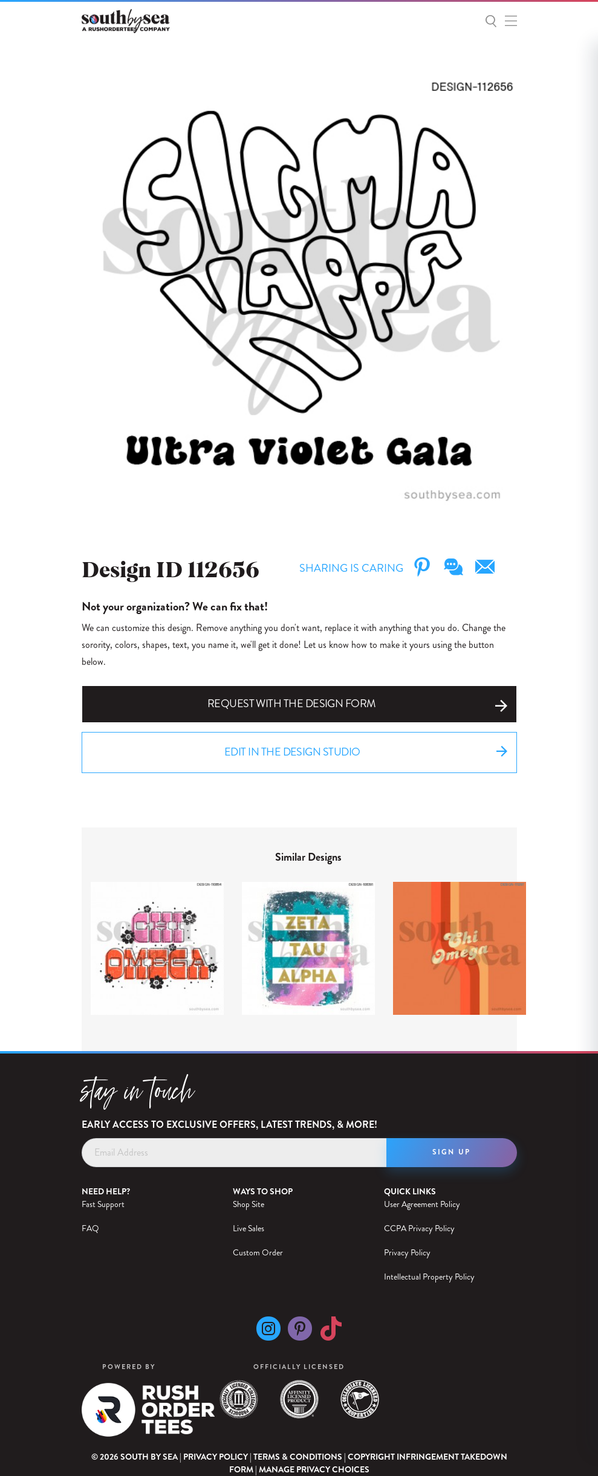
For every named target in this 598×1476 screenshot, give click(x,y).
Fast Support (103, 1204)
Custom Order (258, 1252)
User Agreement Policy (422, 1204)
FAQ (90, 1228)
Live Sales (248, 1228)
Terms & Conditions (297, 1457)
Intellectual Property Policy (429, 1276)
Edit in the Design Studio (365, 753)
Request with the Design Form (357, 704)
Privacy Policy (407, 1252)
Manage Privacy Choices (314, 1470)
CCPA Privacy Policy (419, 1228)
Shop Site (248, 1204)
